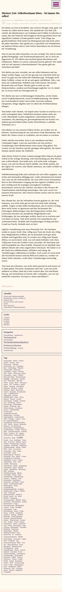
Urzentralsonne (16, 426)
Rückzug (14, 388)
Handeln (6, 552)
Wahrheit (14, 478)
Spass (14, 453)
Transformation (24, 23)
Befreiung (7, 516)
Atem (19, 462)
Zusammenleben (9, 500)
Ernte (15, 509)
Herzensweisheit (9, 494)
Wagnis (16, 491)
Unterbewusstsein (14, 431)
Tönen (18, 403)
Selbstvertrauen (9, 408)
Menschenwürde (9, 377)
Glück (21, 397)
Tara (5, 522)
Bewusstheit (17, 525)
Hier (5, 368)
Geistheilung (12, 368)
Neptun (22, 522)
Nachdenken (8, 524)
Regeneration (8, 415)
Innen (22, 482)
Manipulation (8, 485)
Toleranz (24, 430)
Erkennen (7, 388)
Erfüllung (11, 541)
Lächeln (22, 550)
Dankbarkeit (17, 404)
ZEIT (11, 563)
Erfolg (6, 496)
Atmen (14, 559)
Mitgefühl (18, 570)
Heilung (12, 386)
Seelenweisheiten (12, 345)
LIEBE (13, 557)
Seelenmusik (8, 350)
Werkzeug (13, 406)
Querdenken (8, 480)
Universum (17, 373)
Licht (5, 565)
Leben (6, 464)
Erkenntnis (7, 438)
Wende (18, 447)
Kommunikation (19, 428)
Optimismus (13, 469)
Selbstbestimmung (43, 23)
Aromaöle (12, 392)
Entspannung (14, 444)
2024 (14, 462)
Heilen (15, 361)
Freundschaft (21, 392)
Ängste (24, 539)
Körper (6, 520)
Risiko (14, 475)
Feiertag (19, 557)
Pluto (24, 500)
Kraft (6, 561)
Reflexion (17, 458)
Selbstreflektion (19, 435)
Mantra (19, 473)
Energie (8, 23)
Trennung (19, 568)
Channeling (7, 467)
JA (13, 534)
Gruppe (21, 433)
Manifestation (18, 565)
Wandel (24, 502)
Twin (19, 478)
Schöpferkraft (8, 458)
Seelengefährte (8, 417)
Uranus (23, 456)
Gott (23, 543)
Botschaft (7, 557)
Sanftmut (7, 515)
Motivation (13, 464)
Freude (6, 440)
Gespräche (7, 482)
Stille (5, 541)
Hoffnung (7, 529)
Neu (13, 456)
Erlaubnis (11, 471)
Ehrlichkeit (11, 381)
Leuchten (17, 415)
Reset (20, 496)
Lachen (18, 399)
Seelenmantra (8, 340)
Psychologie (8, 366)
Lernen (23, 520)
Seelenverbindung (9, 554)
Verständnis (7, 371)
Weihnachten (8, 435)
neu (14, 366)
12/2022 (6, 323)
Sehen (24, 373)
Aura (11, 440)
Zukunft (6, 507)
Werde (6, 383)
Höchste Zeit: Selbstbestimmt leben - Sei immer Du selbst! (31, 15)
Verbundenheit (14, 410)
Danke (11, 565)
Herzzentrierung (9, 505)
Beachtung (22, 469)
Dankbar (21, 489)
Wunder (22, 379)
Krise (5, 566)
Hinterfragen (8, 531)
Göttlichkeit (7, 451)
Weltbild (18, 500)
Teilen (12, 507)
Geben (10, 525)
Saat (5, 525)
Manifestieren (8, 491)
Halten (6, 386)
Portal (20, 552)
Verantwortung (19, 563)
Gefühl (17, 430)
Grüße (22, 511)
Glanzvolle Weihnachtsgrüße (14, 296)
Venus (24, 440)
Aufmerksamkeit (9, 447)
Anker (15, 375)
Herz (19, 543)
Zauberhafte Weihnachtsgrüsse (14, 307)
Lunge (16, 503)
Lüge (24, 525)
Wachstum (14, 529)
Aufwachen (19, 390)
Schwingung (8, 401)
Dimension (17, 370)
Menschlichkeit (12, 545)
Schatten (15, 364)
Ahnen (16, 511)
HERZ (19, 566)
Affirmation (15, 379)
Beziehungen (19, 505)
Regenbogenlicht (12, 421)
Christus (12, 362)
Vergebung (13, 498)
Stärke (18, 456)
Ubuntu (6, 406)
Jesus (23, 419)
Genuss (18, 419)
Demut (23, 447)
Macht (16, 550)
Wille (5, 419)
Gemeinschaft (19, 417)
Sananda (22, 401)
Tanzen (16, 424)
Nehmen (20, 515)
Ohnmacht (7, 568)
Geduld (20, 388)
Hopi (19, 475)
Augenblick (7, 395)
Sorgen (11, 383)
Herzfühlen (18, 561)
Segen (14, 371)
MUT (5, 449)
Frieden (18, 507)
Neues (16, 485)
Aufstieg (6, 527)
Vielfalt (11, 561)
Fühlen (22, 491)
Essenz (11, 496)
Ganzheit (21, 371)
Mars (5, 431)
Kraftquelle (12, 566)
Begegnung (23, 466)
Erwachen (11, 442)
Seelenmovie (18, 335)
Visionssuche (8, 412)
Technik (6, 444)
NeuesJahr (14, 445)
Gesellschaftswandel (15, 484)
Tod (10, 384)
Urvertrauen (17, 449)
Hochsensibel (8, 428)
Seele (3, 23)
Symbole (11, 433)
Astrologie (11, 493)
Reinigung (15, 23)
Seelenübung (8, 335)
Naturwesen (7, 364)
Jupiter (14, 467)
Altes (5, 394)
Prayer (6, 513)
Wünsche (7, 426)
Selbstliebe (23, 445)
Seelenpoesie (10, 337)
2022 (5, 442)
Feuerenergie (8, 404)
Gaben (15, 524)
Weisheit (20, 368)
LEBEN (20, 375)
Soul (17, 362)
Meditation (17, 480)
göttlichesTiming (16, 518)
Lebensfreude (8, 476)
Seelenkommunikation (16, 342)
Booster (12, 399)
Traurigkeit (7, 572)
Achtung (24, 431)
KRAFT (6, 498)
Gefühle (16, 401)
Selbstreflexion (17, 546)
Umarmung (11, 403)
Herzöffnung (8, 511)
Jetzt (5, 381)
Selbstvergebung (16, 516)
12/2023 (6, 317)
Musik (10, 424)
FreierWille (7, 453)
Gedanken (19, 366)
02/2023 (6, 319)
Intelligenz (17, 440)
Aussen (6, 410)
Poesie (24, 442)
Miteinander (14, 527)
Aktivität (19, 381)
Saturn (6, 384)
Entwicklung (8, 539)
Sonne (6, 570)
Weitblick (19, 494)
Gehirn (6, 362)
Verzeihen (23, 527)
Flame (10, 373)
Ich (5, 421)
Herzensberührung (10, 543)
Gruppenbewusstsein (10, 413)
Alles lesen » (7, 286)
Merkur (20, 467)
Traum (16, 522)
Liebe (20, 437)
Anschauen (17, 539)
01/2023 (6, 321)
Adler (16, 397)
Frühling (6, 390)
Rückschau (7, 534)
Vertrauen (23, 383)
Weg (14, 451)
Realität (22, 444)
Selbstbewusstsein (10, 533)
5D (17, 433)
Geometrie (7, 502)
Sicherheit (33, 23)
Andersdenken (8, 550)
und (17, 541)
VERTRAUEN (13, 394)
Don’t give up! (9, 305)
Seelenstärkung (10, 348)
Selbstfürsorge (54, 23)
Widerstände (8, 462)
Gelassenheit (8, 509)
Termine (20, 348)
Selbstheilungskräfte (10, 489)
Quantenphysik (9, 455)
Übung (20, 559)
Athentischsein (14, 520)
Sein (13, 568)
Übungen (11, 419)
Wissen (15, 395)
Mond (12, 390)
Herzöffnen (20, 386)
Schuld (21, 361)
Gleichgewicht (8, 548)
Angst (19, 451)
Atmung (13, 515)
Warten (20, 460)
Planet (6, 484)
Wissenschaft (8, 370)
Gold (5, 493)
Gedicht (11, 513)
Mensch (11, 570)
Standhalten (7, 460)
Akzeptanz (7, 456)
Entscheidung (16, 502)
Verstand (6, 518)
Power (15, 460)
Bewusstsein (8, 503)
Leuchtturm (19, 408)
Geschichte (15, 482)
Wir (5, 545)
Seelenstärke (8, 361)
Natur (5, 433)
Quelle (23, 384)
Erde (18, 533)
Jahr (19, 406)
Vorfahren (16, 384)
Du (16, 496)
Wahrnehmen (8, 466)
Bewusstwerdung (19, 422)
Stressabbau (7, 375)
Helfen (16, 466)
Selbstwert (7, 559)
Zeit (5, 403)
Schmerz (6, 478)
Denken (15, 531)
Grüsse (6, 392)
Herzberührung (21, 377)
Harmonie (23, 424)
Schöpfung (19, 513)
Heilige (18, 442)
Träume (10, 522)
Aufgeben (7, 445)
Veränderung (8, 422)
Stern (10, 449)
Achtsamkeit (21, 554)
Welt (5, 373)
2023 (5, 424)
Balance (6, 399)
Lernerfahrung (8, 487)
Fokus (21, 545)
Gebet (16, 548)
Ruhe (13, 438)
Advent (6, 563)
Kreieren (17, 455)
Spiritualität (19, 555)
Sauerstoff (22, 524)
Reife (16, 383)
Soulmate (18, 534)
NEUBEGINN (8, 397)
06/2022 (6, 325)
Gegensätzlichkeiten (10, 537)
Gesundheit (7, 475)
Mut (5, 471)
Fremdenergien (8, 555)
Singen (6, 469)
